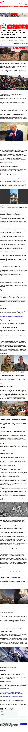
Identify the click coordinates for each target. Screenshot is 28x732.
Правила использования (13, 725)
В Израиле (10, 12)
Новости (5, 12)
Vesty (1, 12)
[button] (27, 4)
